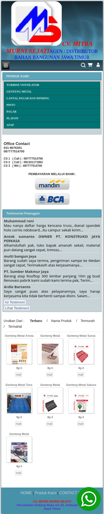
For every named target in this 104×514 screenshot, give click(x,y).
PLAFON (12, 118)
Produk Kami (46, 493)
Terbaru (36, 321)
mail (18, 374)
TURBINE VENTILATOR (22, 85)
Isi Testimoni (15, 302)
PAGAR (11, 111)
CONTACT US (71, 493)
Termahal (15, 326)
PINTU (10, 105)
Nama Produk (61, 321)
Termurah (88, 321)
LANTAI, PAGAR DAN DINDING (27, 98)
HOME (26, 493)
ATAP (10, 125)
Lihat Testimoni (17, 308)
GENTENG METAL (19, 91)
